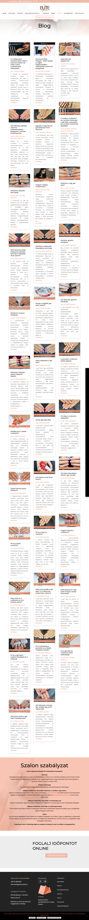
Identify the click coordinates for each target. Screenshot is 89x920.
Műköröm (20, 138)
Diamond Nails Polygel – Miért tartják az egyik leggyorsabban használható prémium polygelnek (44, 63)
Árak (53, 13)
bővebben (14, 102)
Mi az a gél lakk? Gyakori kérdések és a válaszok (19, 657)
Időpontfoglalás (44, 17)
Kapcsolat (79, 13)
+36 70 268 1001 (52, 793)
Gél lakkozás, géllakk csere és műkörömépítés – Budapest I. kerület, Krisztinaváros (19, 129)
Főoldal (12, 13)
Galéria (46, 13)
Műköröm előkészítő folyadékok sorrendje (44, 247)
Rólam (20, 13)
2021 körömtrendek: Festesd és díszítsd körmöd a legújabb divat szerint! (18, 253)
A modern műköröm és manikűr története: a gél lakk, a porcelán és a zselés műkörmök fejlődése (69, 122)
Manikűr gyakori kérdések (67, 241)
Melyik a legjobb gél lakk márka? (43, 304)
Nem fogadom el (41, 917)
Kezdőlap (60, 881)
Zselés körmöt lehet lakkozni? (18, 489)
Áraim (59, 898)
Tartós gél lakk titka (43, 420)
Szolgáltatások (32, 13)
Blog (60, 13)
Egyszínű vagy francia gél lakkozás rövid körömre (44, 127)
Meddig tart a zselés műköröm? (18, 432)
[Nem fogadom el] (87, 916)
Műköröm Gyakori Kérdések (18, 314)
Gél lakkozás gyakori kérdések (69, 301)
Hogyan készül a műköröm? (67, 531)
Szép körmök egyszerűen (66, 60)
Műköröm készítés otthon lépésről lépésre (18, 374)
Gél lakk (21, 71)
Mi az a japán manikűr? (16, 544)
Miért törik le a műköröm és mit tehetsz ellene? (17, 600)
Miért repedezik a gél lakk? (44, 361)
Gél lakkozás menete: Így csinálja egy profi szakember (44, 707)
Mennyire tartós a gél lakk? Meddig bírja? (19, 717)
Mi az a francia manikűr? (41, 533)
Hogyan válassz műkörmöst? (42, 186)
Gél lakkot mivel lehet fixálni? (44, 478)
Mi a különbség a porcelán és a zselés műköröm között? (43, 648)
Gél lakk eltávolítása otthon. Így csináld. (68, 474)
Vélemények (68, 13)
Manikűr (13, 138)
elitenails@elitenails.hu (61, 795)
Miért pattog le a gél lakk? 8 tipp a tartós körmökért (68, 591)
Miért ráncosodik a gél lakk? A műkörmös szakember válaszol (44, 591)
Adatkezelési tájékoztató (54, 917)
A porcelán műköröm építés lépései (69, 360)
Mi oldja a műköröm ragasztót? (68, 417)
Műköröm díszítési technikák (18, 192)
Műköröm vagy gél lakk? (68, 184)
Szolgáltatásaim (63, 890)
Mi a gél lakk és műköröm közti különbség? (67, 653)
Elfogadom (32, 917)
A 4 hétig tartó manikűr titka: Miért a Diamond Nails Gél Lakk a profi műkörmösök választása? (19, 63)
